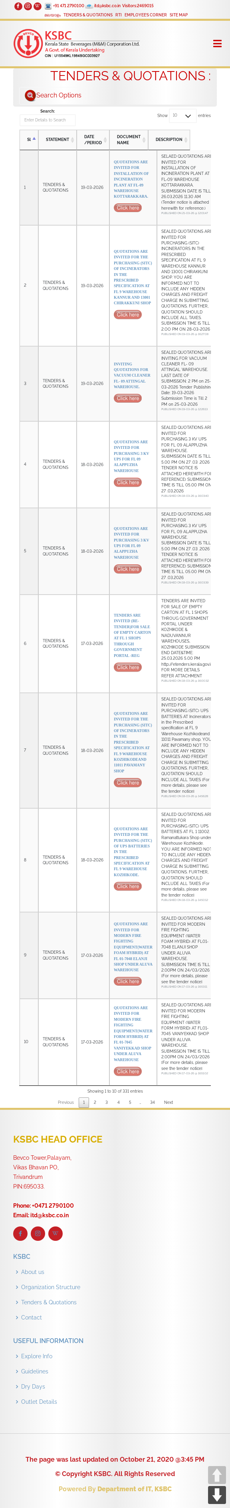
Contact (31, 1317)
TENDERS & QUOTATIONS (88, 15)
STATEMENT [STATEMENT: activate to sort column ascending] (57, 140)
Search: (48, 118)
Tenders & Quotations (49, 1302)
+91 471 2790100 (68, 6)
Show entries (184, 116)
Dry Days (33, 1386)
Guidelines (34, 1371)
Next (168, 1102)
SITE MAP (179, 15)
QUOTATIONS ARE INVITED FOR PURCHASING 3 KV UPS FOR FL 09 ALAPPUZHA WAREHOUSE (133, 465)
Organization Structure (50, 1287)
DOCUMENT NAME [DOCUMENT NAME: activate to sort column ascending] (129, 140)
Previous (66, 1102)
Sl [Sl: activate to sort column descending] (29, 140)
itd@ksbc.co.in (107, 6)
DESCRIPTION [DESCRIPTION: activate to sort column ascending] (178, 140)
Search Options (52, 96)
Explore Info (36, 1356)
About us (32, 1272)
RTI (118, 15)
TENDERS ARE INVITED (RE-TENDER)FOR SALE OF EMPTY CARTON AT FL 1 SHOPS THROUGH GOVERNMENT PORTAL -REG (133, 644)
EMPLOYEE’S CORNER (146, 15)
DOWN (217, 1495)
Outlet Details (39, 1402)
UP (217, 1475)
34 (152, 1102)
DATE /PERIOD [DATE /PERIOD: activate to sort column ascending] (93, 140)
